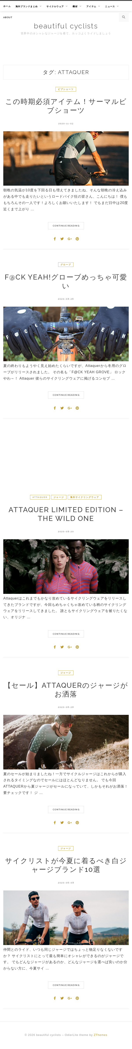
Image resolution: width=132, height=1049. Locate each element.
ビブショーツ (66, 89)
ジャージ (59, 497)
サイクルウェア (55, 6)
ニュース (110, 6)
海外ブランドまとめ (27, 6)
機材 (75, 6)
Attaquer (39, 497)
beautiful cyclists (66, 26)
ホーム (7, 6)
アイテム (91, 6)
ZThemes (100, 1035)
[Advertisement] (66, 461)
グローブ (66, 264)
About (7, 17)
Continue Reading (66, 226)
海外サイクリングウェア (84, 497)
